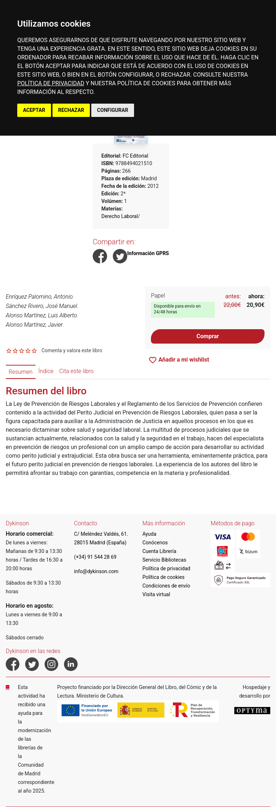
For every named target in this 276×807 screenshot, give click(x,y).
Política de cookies (163, 577)
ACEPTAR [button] (34, 110)
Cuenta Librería (159, 551)
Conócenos (155, 542)
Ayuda (149, 534)
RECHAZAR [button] (71, 110)
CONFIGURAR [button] (112, 110)
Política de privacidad (166, 568)
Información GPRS (148, 253)
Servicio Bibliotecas (164, 560)
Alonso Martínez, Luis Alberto (41, 315)
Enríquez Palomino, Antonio (39, 296)
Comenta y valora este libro (71, 350)
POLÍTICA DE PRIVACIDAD (50, 83)
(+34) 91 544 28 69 (95, 557)
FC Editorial (135, 156)
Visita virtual (156, 594)
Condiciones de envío (166, 586)
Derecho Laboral (119, 216)
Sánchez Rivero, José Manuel (41, 306)
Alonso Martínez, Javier (34, 324)
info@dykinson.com (96, 571)
